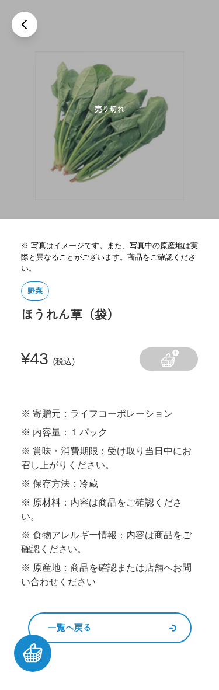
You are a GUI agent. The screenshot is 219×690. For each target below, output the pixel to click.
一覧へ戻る (112, 628)
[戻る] (24, 24)
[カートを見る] (32, 653)
